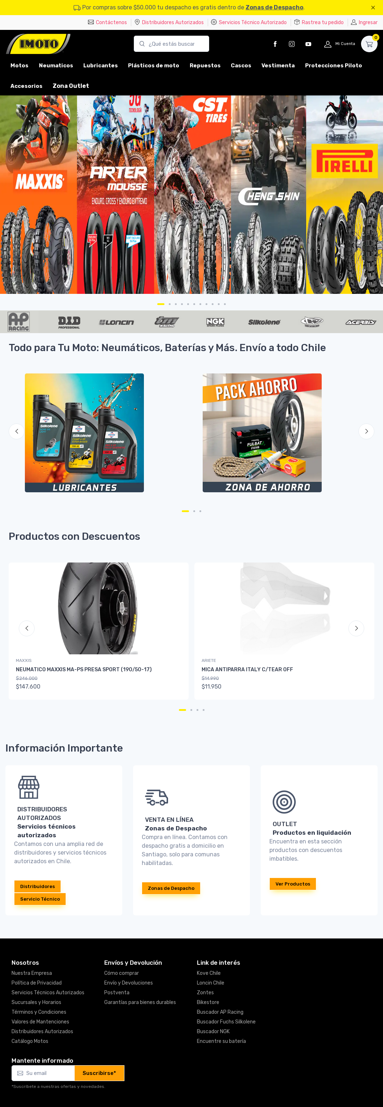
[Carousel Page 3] (176, 304)
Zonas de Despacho (274, 7)
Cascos (241, 65)
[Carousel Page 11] (225, 304)
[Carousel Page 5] (188, 304)
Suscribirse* (99, 1073)
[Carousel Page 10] (219, 304)
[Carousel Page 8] (206, 304)
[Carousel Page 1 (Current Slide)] (160, 304)
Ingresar (364, 22)
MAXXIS (24, 660)
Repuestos (205, 65)
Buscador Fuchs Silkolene (226, 1022)
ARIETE (209, 660)
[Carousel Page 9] (212, 304)
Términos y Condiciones (39, 1012)
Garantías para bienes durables (140, 1002)
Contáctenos (107, 22)
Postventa (116, 993)
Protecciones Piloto (333, 65)
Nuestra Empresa (32, 973)
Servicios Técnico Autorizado (249, 22)
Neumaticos (56, 65)
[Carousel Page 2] (170, 304)
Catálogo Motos (30, 1041)
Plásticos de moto (153, 65)
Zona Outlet (71, 85)
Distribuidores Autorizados (169, 22)
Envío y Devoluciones (128, 983)
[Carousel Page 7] (200, 304)
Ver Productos (293, 884)
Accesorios (26, 86)
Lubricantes (100, 65)
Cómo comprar (121, 973)
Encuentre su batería (221, 1041)
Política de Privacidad (37, 983)
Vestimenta (278, 65)
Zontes (205, 993)
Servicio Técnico (40, 899)
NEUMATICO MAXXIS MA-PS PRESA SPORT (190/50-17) (84, 670)
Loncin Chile (210, 983)
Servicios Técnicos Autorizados (48, 993)
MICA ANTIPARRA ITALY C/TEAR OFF (247, 670)
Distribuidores (37, 886)
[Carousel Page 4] (182, 304)
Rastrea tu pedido (319, 22)
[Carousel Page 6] (194, 304)
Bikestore (208, 1002)
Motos (19, 65)
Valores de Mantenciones (40, 1022)
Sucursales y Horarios (36, 1002)
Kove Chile (209, 973)
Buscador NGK (213, 1031)
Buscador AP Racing (220, 1012)
